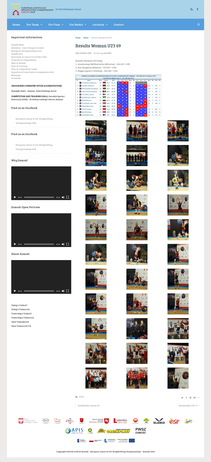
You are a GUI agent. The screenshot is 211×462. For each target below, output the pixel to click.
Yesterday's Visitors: (21, 317)
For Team (32, 24)
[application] (41, 183)
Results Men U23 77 (188, 405)
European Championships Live (26, 50)
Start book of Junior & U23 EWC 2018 (29, 57)
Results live (17, 53)
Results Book (17, 44)
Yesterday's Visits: (20, 313)
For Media (76, 24)
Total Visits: (17, 321)
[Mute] (63, 197)
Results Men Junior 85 (89, 405)
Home (16, 24)
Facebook (16, 78)
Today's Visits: (18, 305)
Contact (119, 24)
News (86, 37)
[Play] (15, 197)
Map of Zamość (18, 63)
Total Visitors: (18, 326)
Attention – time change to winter (27, 47)
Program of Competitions (23, 59)
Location (98, 24)
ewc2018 (107, 53)
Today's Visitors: (19, 309)
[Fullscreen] (67, 197)
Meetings (15, 75)
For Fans (54, 24)
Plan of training (19, 66)
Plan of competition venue (24, 69)
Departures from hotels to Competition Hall (32, 72)
